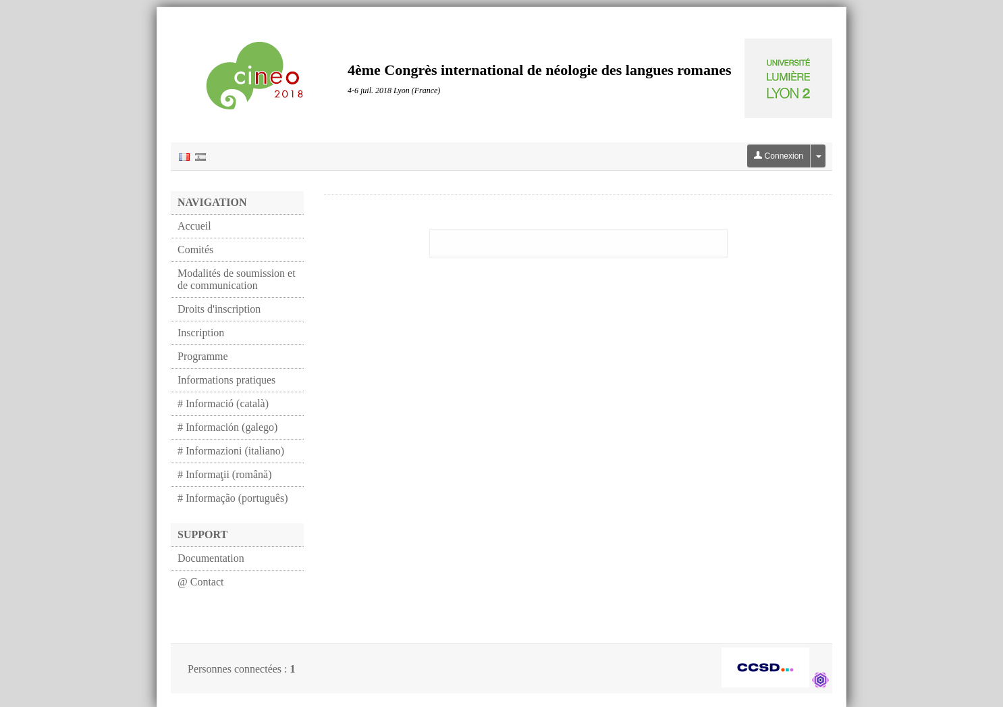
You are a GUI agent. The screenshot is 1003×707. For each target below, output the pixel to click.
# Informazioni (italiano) (231, 450)
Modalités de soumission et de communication (237, 279)
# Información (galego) (227, 427)
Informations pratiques (226, 380)
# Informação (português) (233, 498)
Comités (195, 249)
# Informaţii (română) (225, 474)
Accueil (194, 226)
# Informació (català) (223, 403)
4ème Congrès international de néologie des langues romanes (540, 69)
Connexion (778, 156)
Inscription (201, 332)
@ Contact (201, 581)
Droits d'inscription (219, 309)
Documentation (211, 558)
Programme (203, 356)
